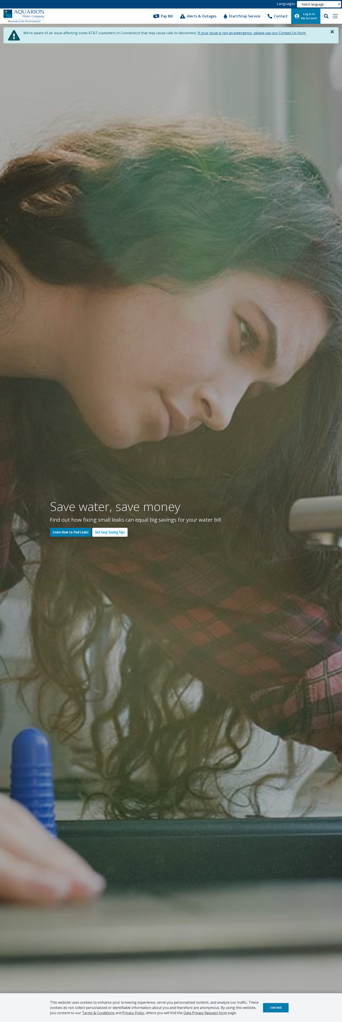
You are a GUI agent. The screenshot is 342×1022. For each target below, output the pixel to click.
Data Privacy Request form (205, 1012)
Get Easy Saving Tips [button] (110, 532)
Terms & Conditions (98, 1012)
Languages (286, 3)
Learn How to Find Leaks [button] (71, 532)
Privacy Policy (133, 1012)
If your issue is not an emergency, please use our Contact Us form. (252, 33)
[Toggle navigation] (335, 16)
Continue (276, 1008)
